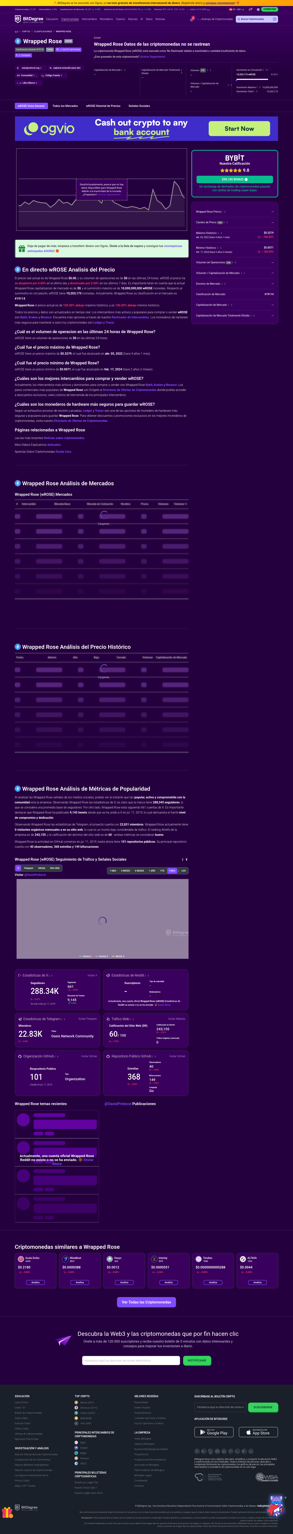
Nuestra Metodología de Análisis (151, 1449)
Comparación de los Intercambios (32, 1459)
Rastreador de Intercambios (130, 317)
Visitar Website (176, 1018)
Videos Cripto (22, 1428)
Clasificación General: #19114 (29, 49)
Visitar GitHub (89, 1056)
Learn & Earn (21, 1402)
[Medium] (231, 1451)
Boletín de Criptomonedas (28, 1412)
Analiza (35, 1282)
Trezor (109, 322)
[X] (197, 1451)
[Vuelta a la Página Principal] (18, 32)
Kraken (33, 317)
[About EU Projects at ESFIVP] (208, 1476)
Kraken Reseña (142, 1407)
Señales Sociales (139, 106)
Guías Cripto (21, 1418)
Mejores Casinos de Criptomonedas (33, 1470)
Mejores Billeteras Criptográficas (32, 1464)
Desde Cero (63, 451)
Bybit (23, 317)
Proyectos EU (141, 1454)
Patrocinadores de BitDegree (149, 1470)
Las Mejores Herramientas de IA (31, 1475)
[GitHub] (251, 1451)
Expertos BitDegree (144, 1443)
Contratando (140, 1480)
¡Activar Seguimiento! (152, 56)
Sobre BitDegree (142, 1438)
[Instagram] (237, 1451)
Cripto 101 (20, 1407)
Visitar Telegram (87, 1018)
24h (203, 70)
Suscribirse (263, 1407)
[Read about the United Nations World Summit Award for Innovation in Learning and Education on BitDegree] (267, 1476)
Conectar (269, 9)
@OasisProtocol (35, 875)
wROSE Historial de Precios (103, 106)
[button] (199, 9)
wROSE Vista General (31, 106)
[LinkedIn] (224, 1451)
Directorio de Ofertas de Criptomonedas (129, 390)
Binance (46, 317)
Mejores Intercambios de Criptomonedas (36, 1454)
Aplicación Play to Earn (27, 1439)
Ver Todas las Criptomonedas (146, 1302)
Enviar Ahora (164, 1005)
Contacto (139, 1485)
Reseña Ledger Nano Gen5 (89, 1493)
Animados (54, 445)
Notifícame (197, 1360)
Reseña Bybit (141, 1402)
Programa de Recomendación (150, 1459)
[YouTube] (210, 1451)
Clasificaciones (44, 31)
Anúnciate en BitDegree (146, 1464)
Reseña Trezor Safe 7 (86, 1487)
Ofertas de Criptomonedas (29, 1433)
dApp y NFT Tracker (25, 1485)
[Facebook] (217, 1451)
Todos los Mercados (65, 106)
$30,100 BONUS (235, 179)
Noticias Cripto (22, 1423)
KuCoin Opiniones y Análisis (149, 1423)
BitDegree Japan (143, 1475)
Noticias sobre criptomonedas (64, 438)
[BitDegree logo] (26, 1507)
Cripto (27, 31)
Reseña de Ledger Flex (86, 1482)
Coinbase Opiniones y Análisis (150, 1418)
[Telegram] (204, 1451)
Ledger (98, 322)
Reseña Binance (142, 1412)
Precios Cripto (22, 1480)
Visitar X (92, 975)
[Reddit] (244, 1451)
